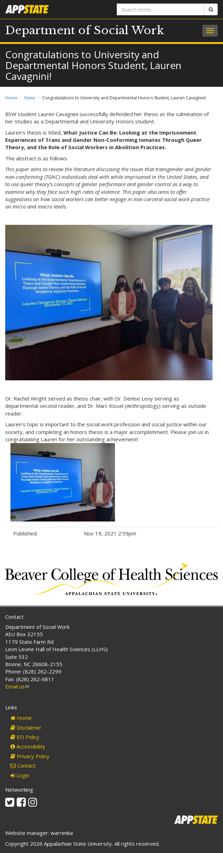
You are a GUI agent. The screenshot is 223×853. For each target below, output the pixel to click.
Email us (17, 686)
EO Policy (24, 736)
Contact (23, 765)
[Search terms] (161, 9)
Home (11, 98)
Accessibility (27, 746)
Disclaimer (25, 727)
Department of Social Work (84, 30)
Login (19, 775)
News (29, 98)
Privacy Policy (29, 756)
